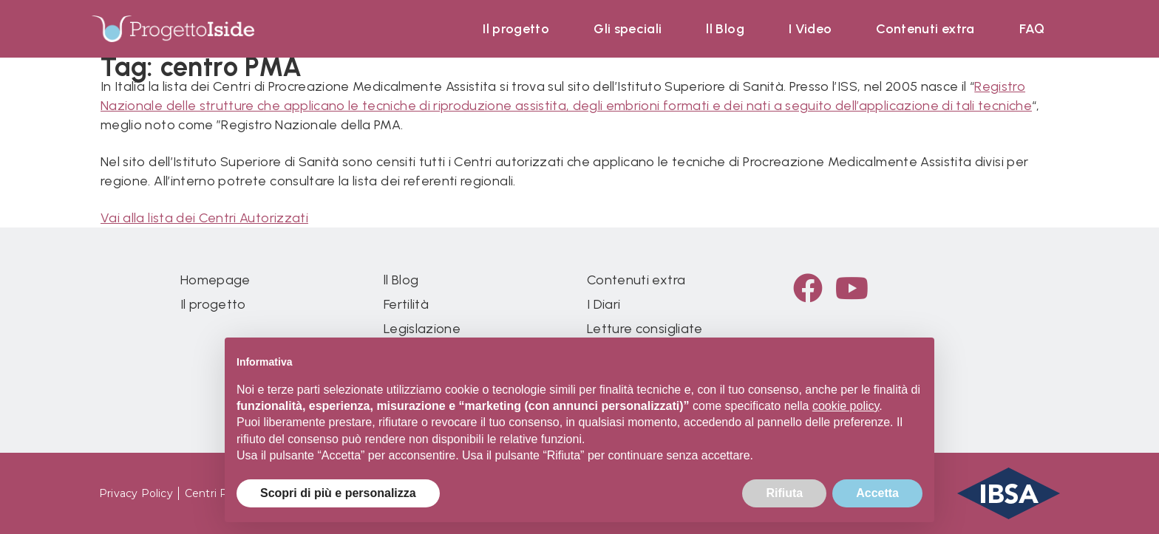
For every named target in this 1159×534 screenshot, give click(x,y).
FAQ (1032, 29)
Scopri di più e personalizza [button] (338, 493)
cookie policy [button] (845, 406)
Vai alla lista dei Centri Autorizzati (204, 218)
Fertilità (406, 304)
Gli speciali (628, 29)
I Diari (603, 304)
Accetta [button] (877, 493)
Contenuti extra (925, 29)
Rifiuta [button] (784, 493)
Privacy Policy (136, 493)
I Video (810, 29)
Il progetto (516, 29)
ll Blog (725, 29)
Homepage (215, 280)
